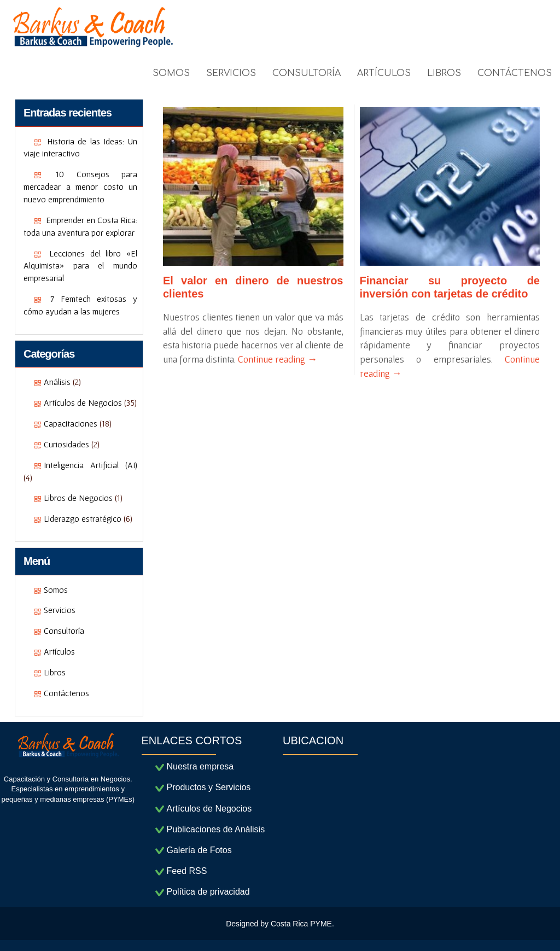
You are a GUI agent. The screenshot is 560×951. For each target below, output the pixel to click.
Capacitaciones (70, 423)
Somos (56, 589)
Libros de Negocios (78, 498)
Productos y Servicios (209, 787)
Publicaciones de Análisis (216, 829)
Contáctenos (66, 693)
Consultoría (64, 630)
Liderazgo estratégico (82, 518)
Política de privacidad (208, 891)
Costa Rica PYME (301, 923)
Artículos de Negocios (83, 402)
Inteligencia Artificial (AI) (90, 465)
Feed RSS (187, 871)
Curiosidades (66, 444)
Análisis (57, 382)
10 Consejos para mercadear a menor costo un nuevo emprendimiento (80, 186)
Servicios (59, 610)
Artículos (59, 651)
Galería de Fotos (199, 850)
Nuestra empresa (200, 766)
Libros (55, 672)
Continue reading (277, 359)
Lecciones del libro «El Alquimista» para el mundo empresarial (80, 265)
